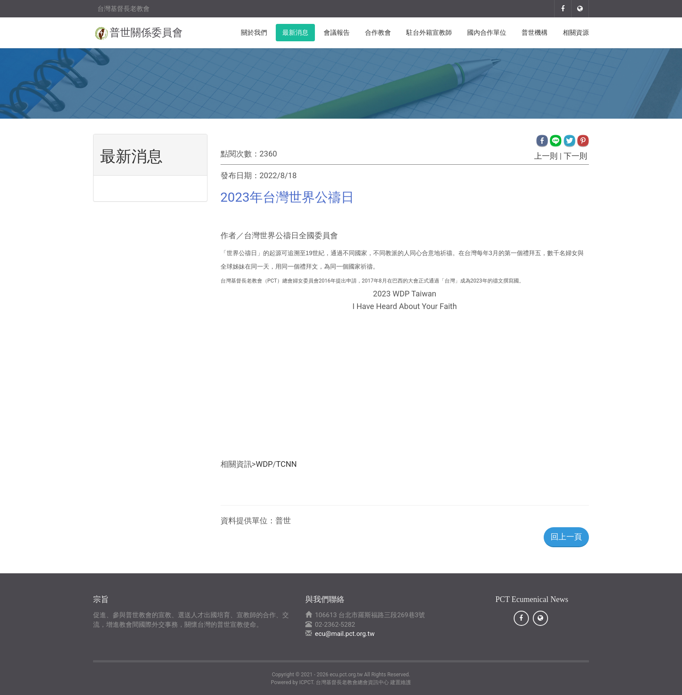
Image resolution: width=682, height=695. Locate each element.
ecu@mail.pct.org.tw (344, 634)
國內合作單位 (486, 33)
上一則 (546, 155)
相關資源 (576, 33)
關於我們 (254, 33)
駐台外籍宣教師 (429, 33)
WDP (264, 464)
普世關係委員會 (146, 33)
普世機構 (535, 33)
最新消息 (295, 33)
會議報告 (337, 33)
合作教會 (378, 33)
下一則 (575, 155)
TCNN (286, 464)
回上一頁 (566, 536)
